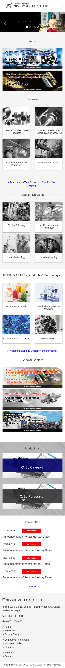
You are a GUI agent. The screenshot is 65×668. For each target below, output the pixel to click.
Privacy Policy (11, 634)
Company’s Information (16, 639)
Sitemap (8, 652)
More (32, 586)
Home (7, 627)
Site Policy (9, 630)
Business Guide (12, 643)
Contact (8, 656)
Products (8, 647)
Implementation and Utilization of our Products (32, 350)
